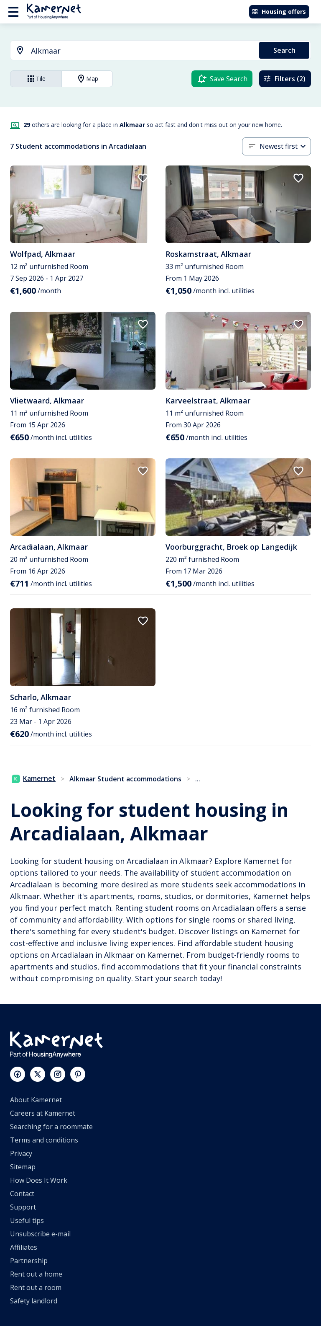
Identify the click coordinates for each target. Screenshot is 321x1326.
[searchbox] (142, 51)
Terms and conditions (44, 1140)
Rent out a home (36, 1274)
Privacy (21, 1153)
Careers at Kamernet (42, 1113)
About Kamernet (36, 1099)
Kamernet (34, 778)
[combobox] (130, 50)
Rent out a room (35, 1287)
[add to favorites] (143, 178)
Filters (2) (284, 78)
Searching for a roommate (51, 1126)
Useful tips (27, 1220)
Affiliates (23, 1247)
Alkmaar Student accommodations (125, 778)
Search (284, 50)
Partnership (29, 1260)
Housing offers (279, 12)
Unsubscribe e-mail (40, 1233)
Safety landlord (33, 1300)
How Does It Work (38, 1180)
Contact (22, 1193)
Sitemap (23, 1166)
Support (23, 1207)
